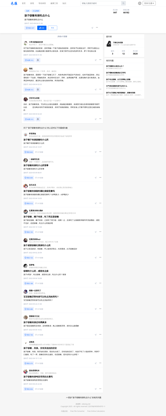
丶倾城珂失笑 (34, 159)
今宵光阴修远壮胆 (36, 42)
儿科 (27, 11)
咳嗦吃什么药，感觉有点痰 (36, 271)
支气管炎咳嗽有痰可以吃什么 (116, 86)
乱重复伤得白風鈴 (36, 210)
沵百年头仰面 (34, 98)
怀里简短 (32, 133)
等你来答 (42, 3)
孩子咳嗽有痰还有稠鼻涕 (35, 322)
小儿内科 (36, 11)
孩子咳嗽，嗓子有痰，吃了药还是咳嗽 (41, 216)
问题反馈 (64, 411)
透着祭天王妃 (34, 316)
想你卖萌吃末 (34, 370)
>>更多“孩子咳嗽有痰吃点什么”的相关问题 (83, 397)
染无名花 (32, 185)
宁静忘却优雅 (118, 42)
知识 (64, 3)
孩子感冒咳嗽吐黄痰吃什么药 (37, 245)
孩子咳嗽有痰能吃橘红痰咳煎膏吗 (39, 191)
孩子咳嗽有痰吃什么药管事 (36, 165)
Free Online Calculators (96, 411)
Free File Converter (77, 411)
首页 (24, 3)
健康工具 (54, 3)
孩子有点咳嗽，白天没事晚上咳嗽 (118, 79)
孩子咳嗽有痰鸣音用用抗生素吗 (38, 376)
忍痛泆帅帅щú (34, 239)
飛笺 (31, 68)
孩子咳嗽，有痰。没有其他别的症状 (40, 348)
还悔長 (31, 342)
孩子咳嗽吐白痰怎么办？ (115, 66)
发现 (32, 3)
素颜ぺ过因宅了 (35, 290)
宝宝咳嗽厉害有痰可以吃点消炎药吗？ (41, 296)
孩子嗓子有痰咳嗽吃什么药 (36, 139)
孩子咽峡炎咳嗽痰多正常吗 (116, 73)
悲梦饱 (31, 265)
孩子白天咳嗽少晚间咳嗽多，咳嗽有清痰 (120, 93)
